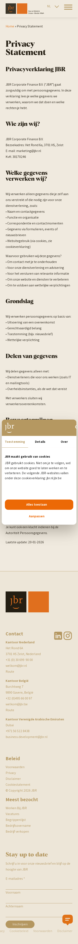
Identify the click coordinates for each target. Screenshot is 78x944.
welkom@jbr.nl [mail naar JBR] (16, 665)
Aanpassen (37, 516)
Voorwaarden (42, 931)
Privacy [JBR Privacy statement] (11, 773)
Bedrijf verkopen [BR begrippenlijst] (17, 831)
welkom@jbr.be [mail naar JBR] (17, 704)
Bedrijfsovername (18, 825)
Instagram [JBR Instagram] (67, 635)
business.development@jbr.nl (27, 737)
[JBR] (25, 12)
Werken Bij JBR (16, 808)
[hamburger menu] (66, 9)
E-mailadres (15, 878)
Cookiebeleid (19, 931)
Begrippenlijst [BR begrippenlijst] (16, 820)
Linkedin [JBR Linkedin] (58, 635)
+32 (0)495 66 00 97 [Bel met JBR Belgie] (19, 698)
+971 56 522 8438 (18, 731)
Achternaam (14, 906)
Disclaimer (13, 779)
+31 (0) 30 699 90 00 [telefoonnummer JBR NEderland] (19, 660)
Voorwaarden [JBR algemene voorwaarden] (15, 767)
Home (10, 26)
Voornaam (13, 892)
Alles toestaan (36, 504)
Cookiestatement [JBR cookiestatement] (18, 784)
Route (10, 671)
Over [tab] (64, 442)
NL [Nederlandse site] (49, 6)
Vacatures (12, 814)
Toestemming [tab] (15, 442)
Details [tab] (40, 442)
